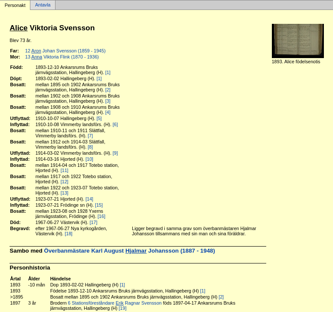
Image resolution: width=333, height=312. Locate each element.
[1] (108, 72)
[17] (94, 222)
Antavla (43, 5)
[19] (123, 308)
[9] (115, 153)
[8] (90, 147)
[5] (99, 118)
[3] (108, 101)
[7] (90, 135)
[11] (65, 170)
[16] (101, 216)
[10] (89, 159)
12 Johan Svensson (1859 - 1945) (65, 50)
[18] (68, 233)
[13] (65, 192)
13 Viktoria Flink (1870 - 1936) (62, 56)
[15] (99, 205)
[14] (89, 199)
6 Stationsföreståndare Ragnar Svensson (115, 303)
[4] (108, 112)
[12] (65, 181)
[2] (108, 89)
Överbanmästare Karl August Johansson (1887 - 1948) (129, 250)
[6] (115, 124)
